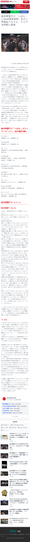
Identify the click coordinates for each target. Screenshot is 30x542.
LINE (15, 12)
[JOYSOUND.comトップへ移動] (26, 2)
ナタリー (8, 2)
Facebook (24, 12)
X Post (6, 12)
